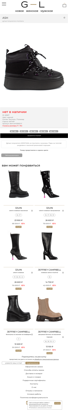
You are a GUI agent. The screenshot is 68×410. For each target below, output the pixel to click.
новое (19, 10)
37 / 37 (23, 131)
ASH (5, 17)
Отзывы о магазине (34, 391)
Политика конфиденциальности (34, 398)
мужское (47, 10)
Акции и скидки (34, 377)
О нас (34, 387)
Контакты (34, 384)
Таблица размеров (12, 155)
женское (32, 10)
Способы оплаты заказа (34, 370)
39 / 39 (43, 131)
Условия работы (34, 394)
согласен (57, 403)
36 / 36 (14, 131)
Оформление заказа (34, 367)
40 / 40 (53, 131)
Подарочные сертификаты (34, 380)
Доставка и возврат (34, 374)
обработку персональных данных (46, 359)
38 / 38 (33, 131)
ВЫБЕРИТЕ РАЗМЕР (34, 135)
